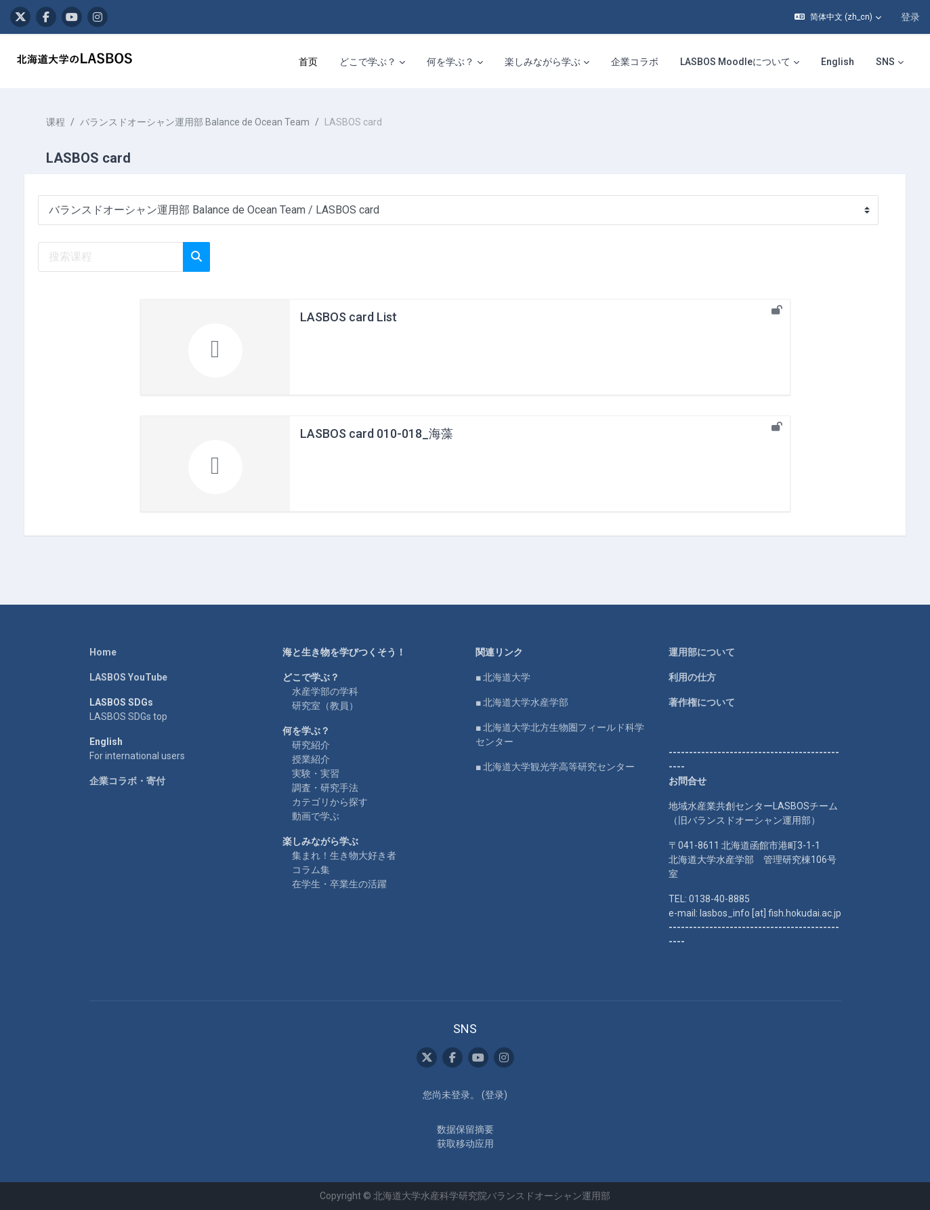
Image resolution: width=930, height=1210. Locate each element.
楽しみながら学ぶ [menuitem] (542, 61)
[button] (837, 17)
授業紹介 (311, 759)
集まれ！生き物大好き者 (344, 855)
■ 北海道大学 (502, 677)
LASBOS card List (348, 317)
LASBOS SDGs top (128, 716)
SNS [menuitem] (885, 61)
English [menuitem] (837, 61)
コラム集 (311, 869)
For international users (137, 755)
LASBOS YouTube (128, 677)
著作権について (702, 702)
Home (103, 652)
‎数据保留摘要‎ (465, 1129)
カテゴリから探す (330, 801)
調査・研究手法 (325, 787)
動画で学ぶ (315, 816)
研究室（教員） (325, 705)
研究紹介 (311, 745)
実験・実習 (315, 773)
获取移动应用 (465, 1143)
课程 (69, 122)
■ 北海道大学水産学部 (521, 702)
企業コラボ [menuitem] (634, 61)
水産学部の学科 (325, 691)
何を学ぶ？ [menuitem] (450, 61)
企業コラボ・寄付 (127, 780)
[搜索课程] (124, 257)
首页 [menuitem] (308, 61)
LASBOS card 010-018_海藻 (376, 433)
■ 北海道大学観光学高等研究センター (555, 766)
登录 (910, 17)
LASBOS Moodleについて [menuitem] (735, 61)
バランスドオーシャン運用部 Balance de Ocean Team (208, 122)
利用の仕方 (692, 677)
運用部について (702, 652)
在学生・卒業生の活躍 (339, 884)
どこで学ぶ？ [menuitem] (367, 61)
